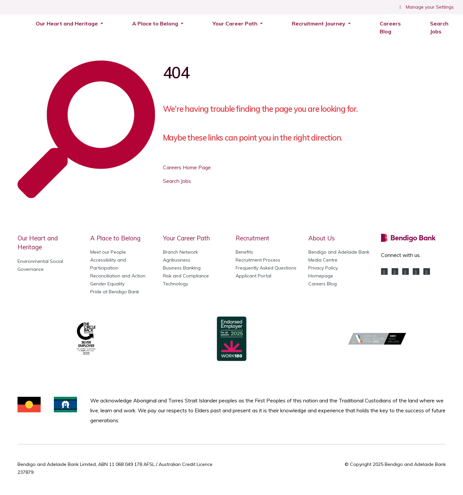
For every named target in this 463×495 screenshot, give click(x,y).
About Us (321, 238)
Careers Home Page (187, 167)
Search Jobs (442, 27)
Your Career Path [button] (235, 23)
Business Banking (182, 268)
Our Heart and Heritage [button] (67, 23)
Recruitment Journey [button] (319, 23)
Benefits (244, 252)
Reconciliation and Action (117, 276)
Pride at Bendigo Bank (114, 292)
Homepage (320, 276)
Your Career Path (186, 238)
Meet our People (108, 252)
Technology (175, 284)
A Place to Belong (115, 238)
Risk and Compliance (186, 276)
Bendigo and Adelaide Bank (338, 252)
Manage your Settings (426, 7)
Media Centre (322, 260)
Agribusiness (176, 260)
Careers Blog (390, 27)
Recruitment (252, 238)
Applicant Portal (253, 276)
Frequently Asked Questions (266, 268)
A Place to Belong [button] (155, 23)
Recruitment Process (258, 260)
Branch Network (180, 252)
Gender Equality (107, 284)
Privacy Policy (323, 268)
